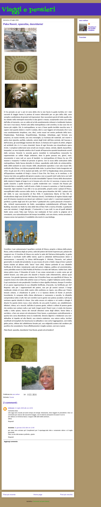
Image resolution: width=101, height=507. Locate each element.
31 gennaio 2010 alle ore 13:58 (24, 427)
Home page (37, 495)
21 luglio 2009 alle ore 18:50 (24, 408)
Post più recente (9, 495)
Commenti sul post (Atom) (41, 501)
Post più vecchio (66, 495)
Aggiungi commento (11, 441)
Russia (11, 397)
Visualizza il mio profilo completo (92, 28)
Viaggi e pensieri (28, 9)
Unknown (11, 408)
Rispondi (11, 421)
